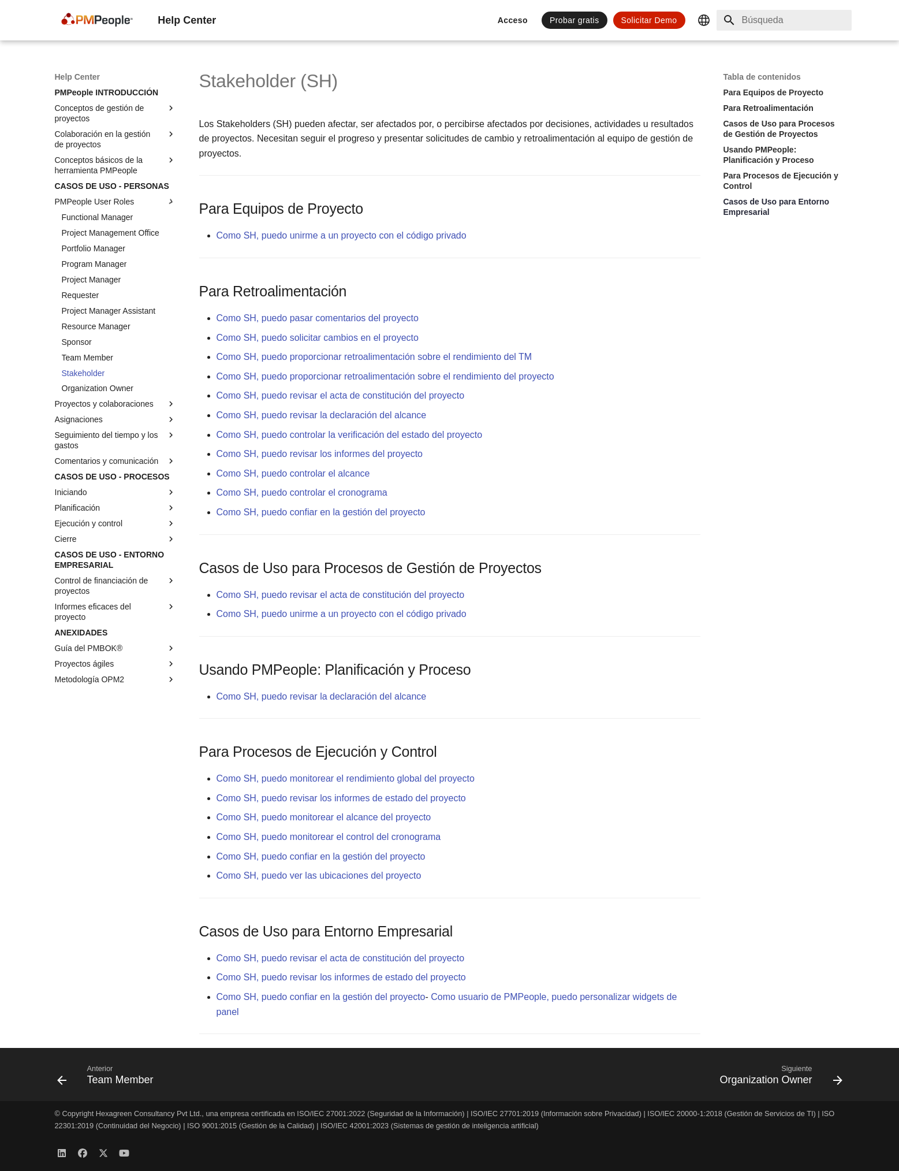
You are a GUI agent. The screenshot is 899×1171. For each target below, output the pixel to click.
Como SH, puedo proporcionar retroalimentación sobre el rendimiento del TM (374, 357)
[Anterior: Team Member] (109, 1078)
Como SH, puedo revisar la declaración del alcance (322, 415)
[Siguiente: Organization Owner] (777, 1078)
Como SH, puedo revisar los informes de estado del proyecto (341, 798)
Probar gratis (574, 20)
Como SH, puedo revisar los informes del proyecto (320, 454)
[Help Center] (97, 20)
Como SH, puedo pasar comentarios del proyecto (318, 318)
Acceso (513, 20)
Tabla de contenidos (762, 76)
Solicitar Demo (649, 20)
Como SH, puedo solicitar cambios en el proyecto (318, 338)
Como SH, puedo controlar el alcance (293, 473)
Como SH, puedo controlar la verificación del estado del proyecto (350, 435)
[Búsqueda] (784, 20)
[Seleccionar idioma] (703, 20)
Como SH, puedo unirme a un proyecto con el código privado (342, 235)
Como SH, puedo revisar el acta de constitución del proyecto (341, 395)
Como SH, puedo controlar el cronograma (302, 492)
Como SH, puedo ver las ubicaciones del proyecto (319, 875)
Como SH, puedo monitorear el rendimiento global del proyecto (346, 778)
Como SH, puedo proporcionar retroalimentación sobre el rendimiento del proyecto (385, 376)
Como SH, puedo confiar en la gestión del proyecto (321, 512)
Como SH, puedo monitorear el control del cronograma (329, 837)
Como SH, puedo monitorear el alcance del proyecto (324, 817)
